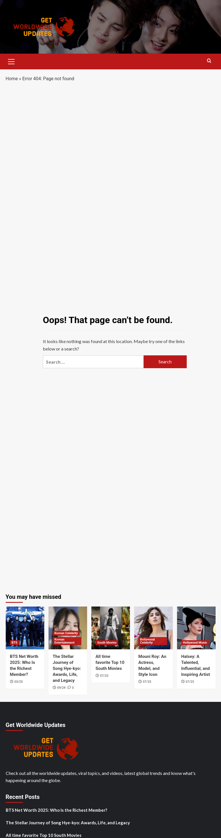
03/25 (18, 682)
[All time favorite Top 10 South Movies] (110, 628)
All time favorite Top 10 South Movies (110, 662)
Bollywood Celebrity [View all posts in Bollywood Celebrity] (147, 641)
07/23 (104, 676)
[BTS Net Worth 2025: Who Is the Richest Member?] (25, 628)
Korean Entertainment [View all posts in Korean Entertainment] (65, 641)
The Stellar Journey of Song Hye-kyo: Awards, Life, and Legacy (67, 668)
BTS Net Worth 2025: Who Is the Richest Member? (56, 810)
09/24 (61, 688)
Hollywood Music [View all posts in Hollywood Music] (195, 642)
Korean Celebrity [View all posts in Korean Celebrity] (66, 633)
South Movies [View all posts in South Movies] (107, 642)
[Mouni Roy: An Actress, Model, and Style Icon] (153, 628)
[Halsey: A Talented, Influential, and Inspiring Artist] (196, 628)
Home (12, 78)
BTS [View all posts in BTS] (14, 642)
